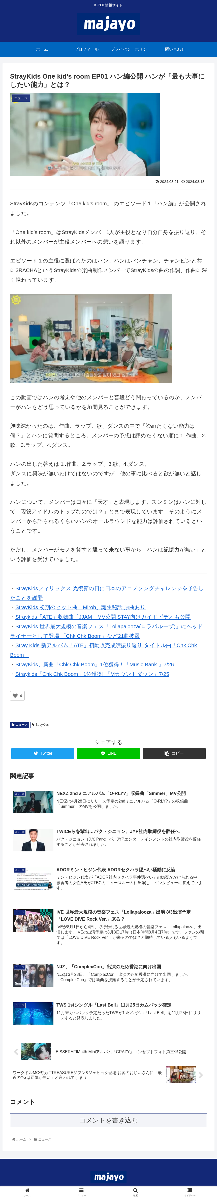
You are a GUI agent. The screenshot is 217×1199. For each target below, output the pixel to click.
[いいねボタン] (15, 696)
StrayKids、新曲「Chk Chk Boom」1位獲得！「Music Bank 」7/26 (94, 664)
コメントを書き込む (108, 1122)
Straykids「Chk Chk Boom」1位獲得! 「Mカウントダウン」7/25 (92, 674)
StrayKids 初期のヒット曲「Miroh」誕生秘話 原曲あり (80, 607)
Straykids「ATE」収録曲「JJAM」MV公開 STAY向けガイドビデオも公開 (103, 617)
